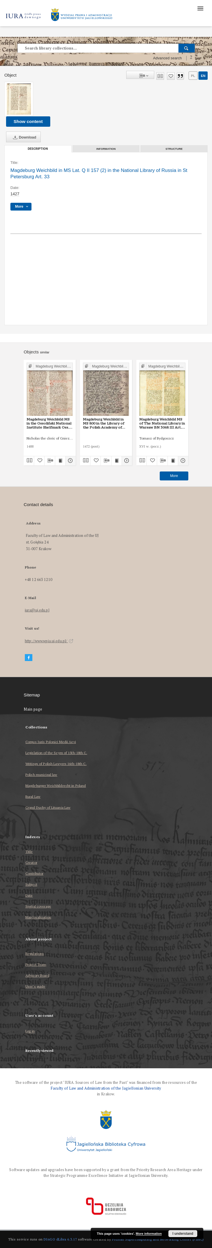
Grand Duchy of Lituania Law (47, 807)
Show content (28, 121)
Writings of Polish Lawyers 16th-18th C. (56, 764)
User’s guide (35, 986)
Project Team (35, 964)
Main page (33, 709)
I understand (182, 1234)
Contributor (34, 873)
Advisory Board (37, 975)
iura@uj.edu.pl (37, 610)
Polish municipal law (41, 774)
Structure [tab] (174, 148)
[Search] (186, 48)
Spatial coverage (38, 906)
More (174, 476)
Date (29, 895)
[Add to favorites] (171, 76)
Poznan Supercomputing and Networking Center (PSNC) (158, 1239)
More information (149, 1233)
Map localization (38, 917)
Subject (31, 884)
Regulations (34, 953)
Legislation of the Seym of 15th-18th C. (56, 753)
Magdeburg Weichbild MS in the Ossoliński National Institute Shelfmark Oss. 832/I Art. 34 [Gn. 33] (49, 423)
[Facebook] (28, 657)
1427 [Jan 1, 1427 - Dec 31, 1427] (14, 194)
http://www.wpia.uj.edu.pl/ (49, 641)
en (203, 75)
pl (193, 75)
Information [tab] (106, 148)
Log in (30, 1031)
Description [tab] (38, 149)
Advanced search (167, 58)
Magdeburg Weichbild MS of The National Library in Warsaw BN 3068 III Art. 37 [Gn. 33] (162, 423)
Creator (31, 862)
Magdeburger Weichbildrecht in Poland (55, 785)
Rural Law (32, 796)
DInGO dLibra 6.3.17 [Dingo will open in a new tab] (60, 1239)
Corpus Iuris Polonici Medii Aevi (50, 742)
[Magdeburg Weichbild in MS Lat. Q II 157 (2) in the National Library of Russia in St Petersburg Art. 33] (18, 99)
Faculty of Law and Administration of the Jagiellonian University (106, 1088)
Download (23, 137)
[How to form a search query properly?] (191, 58)
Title (29, 851)
